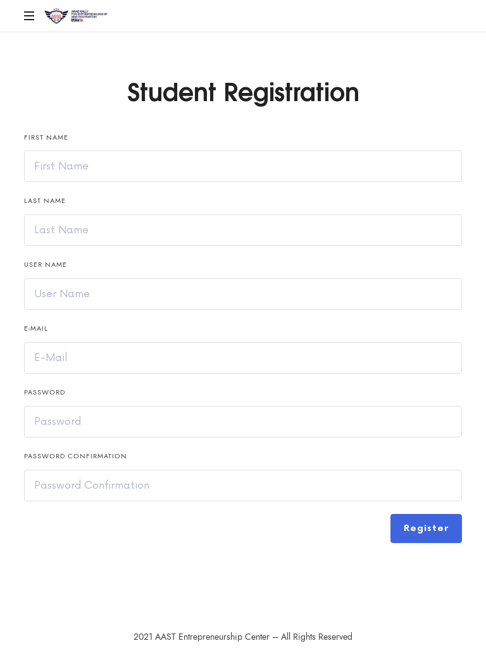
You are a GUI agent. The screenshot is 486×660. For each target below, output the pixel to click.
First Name (46, 137)
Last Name (45, 200)
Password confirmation (75, 456)
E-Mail (36, 328)
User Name (45, 264)
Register (426, 528)
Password (44, 392)
